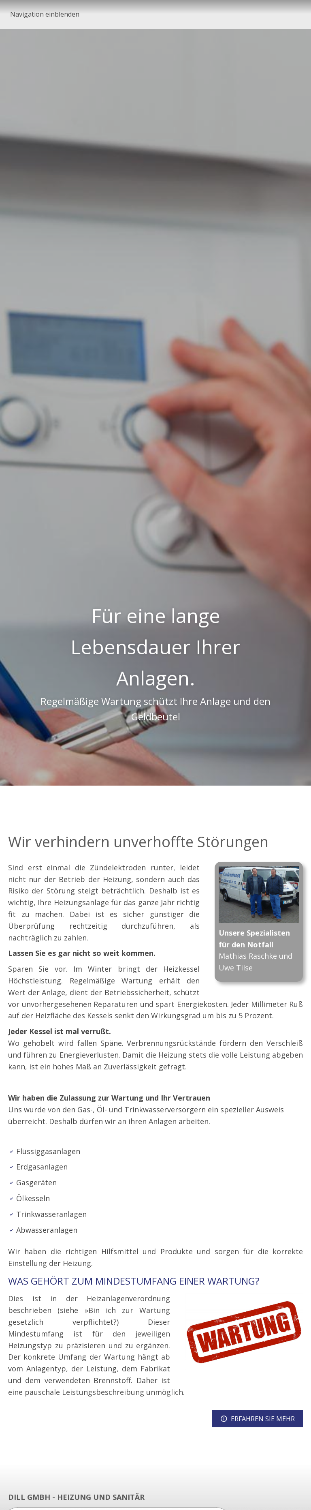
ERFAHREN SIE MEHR (257, 1418)
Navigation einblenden (44, 14)
